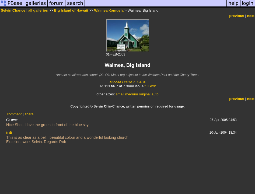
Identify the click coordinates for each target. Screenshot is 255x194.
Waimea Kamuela (108, 10)
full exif (150, 86)
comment (14, 114)
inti (9, 132)
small (120, 94)
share (29, 114)
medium (131, 94)
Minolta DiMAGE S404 (127, 82)
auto (155, 94)
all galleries (38, 10)
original (145, 94)
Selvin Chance (13, 10)
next (250, 16)
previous (236, 16)
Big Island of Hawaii (71, 10)
